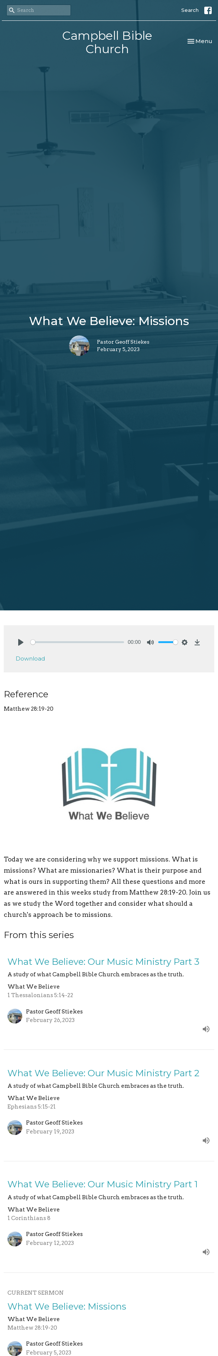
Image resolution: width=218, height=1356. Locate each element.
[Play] (21, 642)
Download (30, 658)
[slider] (77, 642)
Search (190, 10)
